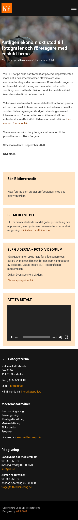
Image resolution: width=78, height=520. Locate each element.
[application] (39, 323)
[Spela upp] (11, 337)
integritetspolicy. (31, 391)
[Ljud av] (61, 337)
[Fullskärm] (66, 337)
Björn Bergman (21, 60)
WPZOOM (21, 511)
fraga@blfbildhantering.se (17, 487)
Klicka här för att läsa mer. (36, 230)
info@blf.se (16, 385)
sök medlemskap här (28, 437)
